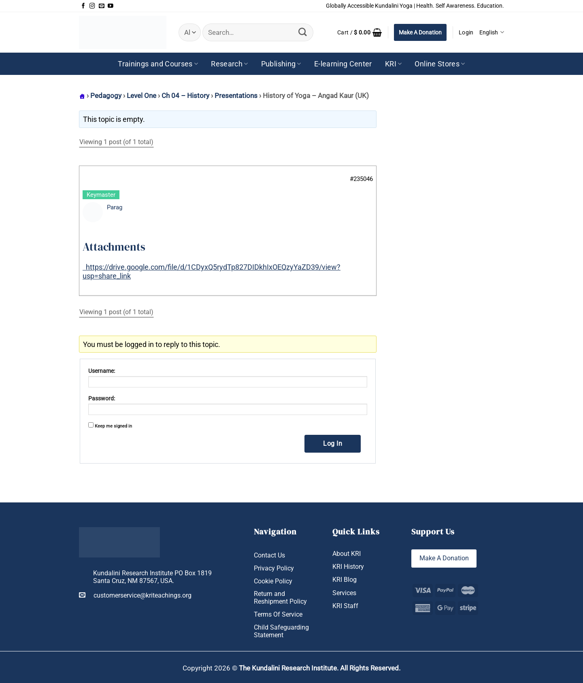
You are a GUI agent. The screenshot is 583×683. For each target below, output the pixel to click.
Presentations (236, 95)
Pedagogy (105, 95)
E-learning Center (343, 64)
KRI (393, 64)
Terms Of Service (278, 614)
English (491, 32)
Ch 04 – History (185, 95)
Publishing (281, 64)
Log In (332, 443)
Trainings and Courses (158, 64)
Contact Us (269, 555)
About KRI (346, 553)
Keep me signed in (113, 426)
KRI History (348, 566)
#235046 (361, 179)
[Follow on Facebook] (83, 6)
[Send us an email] (101, 6)
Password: (101, 398)
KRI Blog (344, 580)
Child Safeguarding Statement (281, 631)
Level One (141, 95)
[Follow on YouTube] (110, 6)
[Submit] (303, 32)
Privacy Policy (274, 568)
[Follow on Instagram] (92, 6)
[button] (359, 32)
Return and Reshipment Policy (280, 598)
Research (229, 64)
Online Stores (440, 64)
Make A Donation (420, 32)
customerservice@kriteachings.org (135, 595)
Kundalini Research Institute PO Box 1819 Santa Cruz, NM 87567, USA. (152, 577)
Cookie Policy (273, 581)
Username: (101, 371)
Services (344, 593)
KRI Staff (345, 606)
